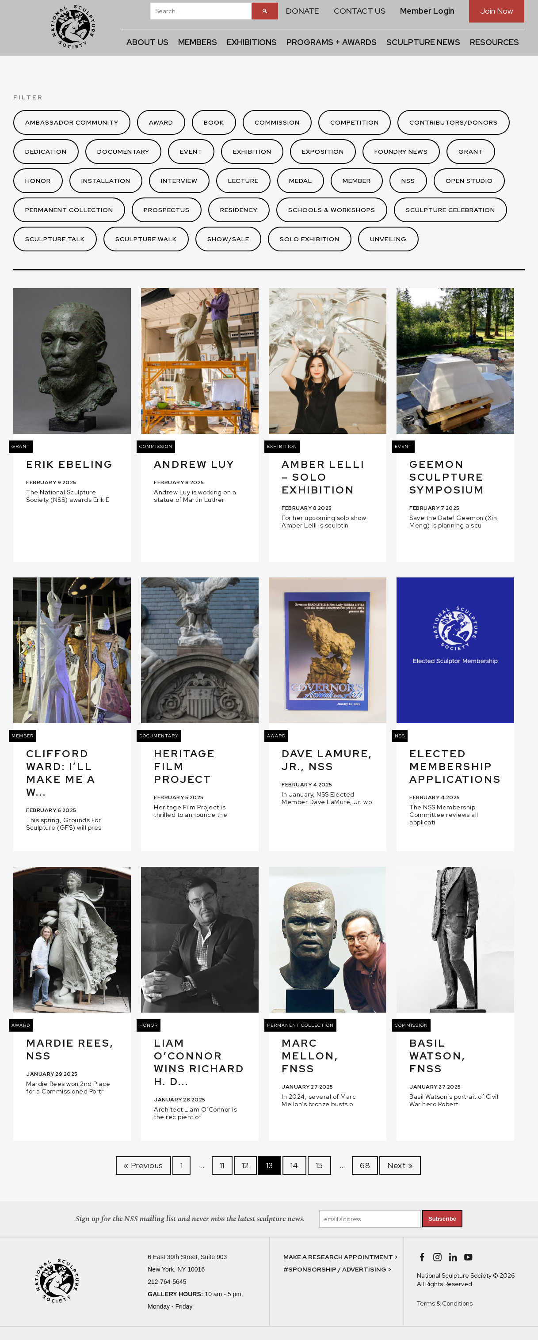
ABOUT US (147, 42)
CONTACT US (359, 11)
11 (222, 1165)
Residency (239, 210)
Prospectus (167, 210)
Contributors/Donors (453, 122)
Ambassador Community (71, 122)
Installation (105, 181)
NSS (408, 181)
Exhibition (252, 152)
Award (161, 122)
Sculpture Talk (55, 239)
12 (245, 1165)
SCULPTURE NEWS (423, 42)
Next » (400, 1165)
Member (357, 181)
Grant (470, 152)
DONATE (302, 11)
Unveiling (388, 239)
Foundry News (401, 152)
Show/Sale (228, 239)
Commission (277, 122)
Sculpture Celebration (450, 210)
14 (294, 1165)
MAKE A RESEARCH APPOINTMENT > (340, 1257)
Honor (38, 181)
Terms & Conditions (445, 1303)
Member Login (427, 11)
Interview (179, 181)
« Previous (143, 1165)
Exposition (323, 152)
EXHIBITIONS (252, 42)
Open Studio (469, 181)
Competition (354, 122)
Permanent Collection (69, 210)
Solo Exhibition (310, 239)
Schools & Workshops (331, 210)
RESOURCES (494, 42)
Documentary (123, 152)
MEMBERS (197, 42)
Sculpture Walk (146, 239)
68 (365, 1165)
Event (191, 152)
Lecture (243, 181)
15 (319, 1165)
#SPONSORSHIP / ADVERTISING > (337, 1269)
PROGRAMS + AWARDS (331, 42)
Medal (300, 181)
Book (214, 122)
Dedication (46, 152)
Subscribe (442, 1218)
